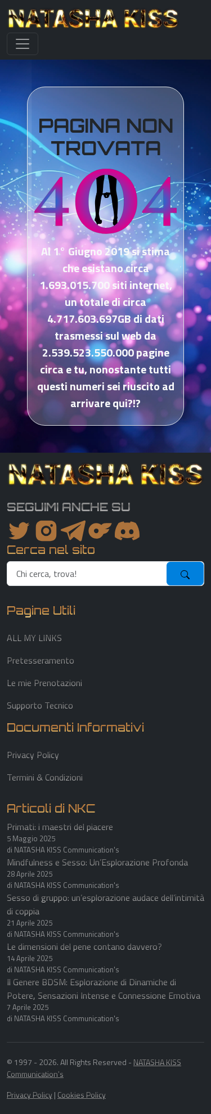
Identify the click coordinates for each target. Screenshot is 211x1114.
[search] (87, 573)
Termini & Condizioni (45, 777)
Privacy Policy (33, 754)
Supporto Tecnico (40, 705)
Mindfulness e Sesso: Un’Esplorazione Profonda (97, 862)
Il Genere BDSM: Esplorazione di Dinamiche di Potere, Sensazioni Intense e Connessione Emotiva (103, 988)
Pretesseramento (40, 660)
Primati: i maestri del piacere (60, 826)
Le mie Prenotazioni (44, 682)
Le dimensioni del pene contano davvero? (84, 946)
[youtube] (127, 530)
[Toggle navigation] (22, 44)
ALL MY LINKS (34, 637)
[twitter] (19, 530)
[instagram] (46, 530)
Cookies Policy (81, 1095)
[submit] (185, 573)
